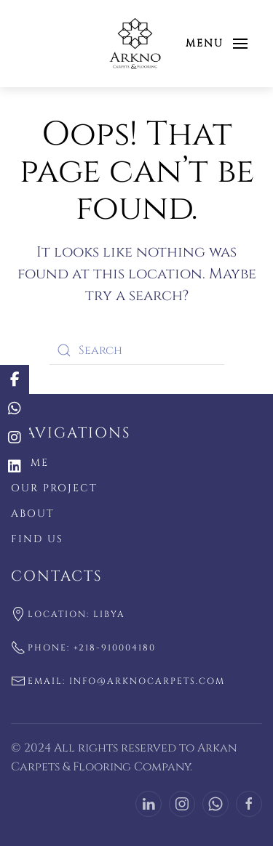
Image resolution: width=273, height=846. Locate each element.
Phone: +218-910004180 (83, 647)
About (33, 513)
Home (30, 463)
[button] (217, 44)
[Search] (137, 350)
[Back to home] (136, 44)
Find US (37, 539)
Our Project (54, 488)
